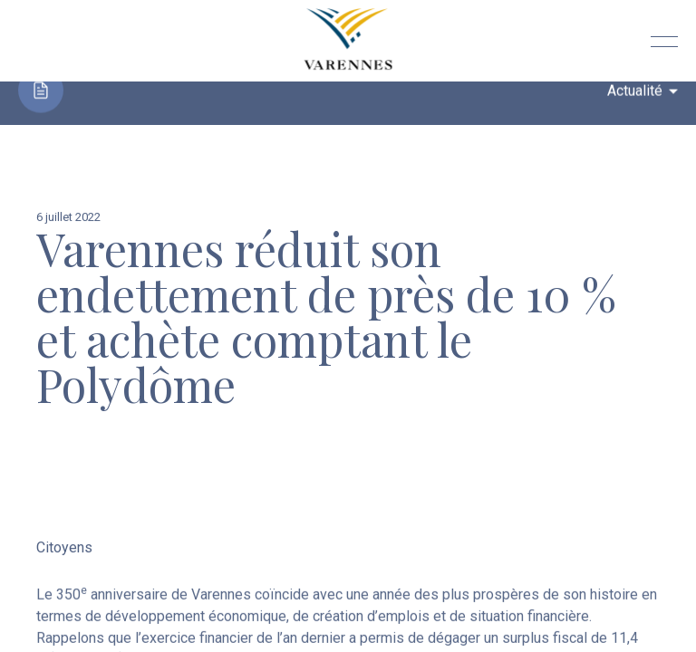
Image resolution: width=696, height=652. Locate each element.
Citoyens (64, 549)
